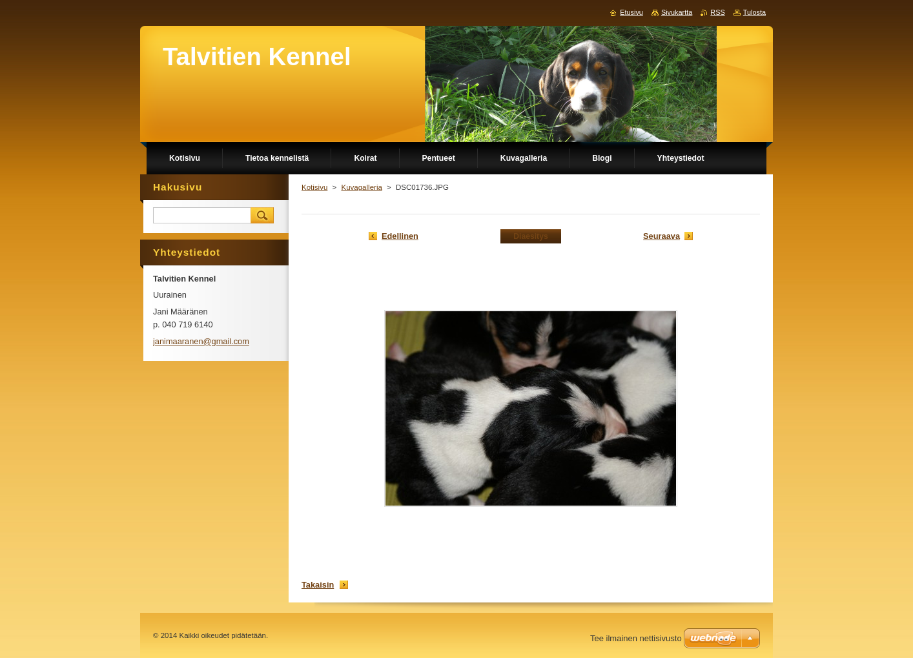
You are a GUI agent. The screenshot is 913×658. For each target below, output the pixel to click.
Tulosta (754, 12)
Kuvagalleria (361, 187)
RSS (717, 12)
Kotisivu (314, 187)
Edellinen (400, 236)
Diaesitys (530, 236)
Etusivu (631, 12)
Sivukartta (676, 12)
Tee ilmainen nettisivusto (636, 638)
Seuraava (661, 236)
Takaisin (318, 585)
